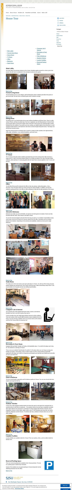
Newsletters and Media (30, 12)
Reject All (65, 485)
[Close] (70, 486)
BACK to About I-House (62, 31)
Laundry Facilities (41, 60)
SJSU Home (8, 15)
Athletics (61, 23)
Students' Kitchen (41, 58)
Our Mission (58, 44)
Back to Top (9, 91)
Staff (57, 37)
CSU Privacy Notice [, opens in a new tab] (19, 488)
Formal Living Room (12, 53)
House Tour (28, 15)
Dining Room (10, 55)
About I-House (13, 12)
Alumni (39, 12)
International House (14, 15)
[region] (36, 486)
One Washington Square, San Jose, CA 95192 (20, 482)
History (57, 33)
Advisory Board (59, 35)
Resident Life (21, 12)
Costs (57, 40)
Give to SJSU (62, 25)
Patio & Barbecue (41, 56)
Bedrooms (10, 61)
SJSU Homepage (2, 8)
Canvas (61, 20)
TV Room (9, 57)
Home (7, 12)
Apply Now (58, 42)
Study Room (10, 63)
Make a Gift (44, 12)
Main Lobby (10, 51)
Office (8, 59)
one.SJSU (61, 18)
